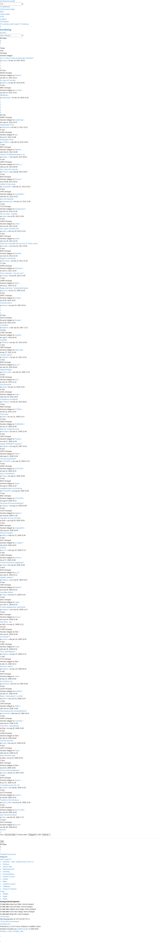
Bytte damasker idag (7, 755)
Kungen (5, 246)
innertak (3, 548)
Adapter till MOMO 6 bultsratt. (11, 444)
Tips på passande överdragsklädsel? (13, 711)
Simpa (4, 60)
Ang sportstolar (5, 384)
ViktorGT (5, 357)
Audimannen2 (7, 201)
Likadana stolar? (6, 355)
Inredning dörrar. (6, 303)
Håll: (44, 835)
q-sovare (18, 90)
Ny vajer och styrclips (8, 80)
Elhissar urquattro (6, 533)
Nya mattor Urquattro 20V (9, 229)
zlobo (17, 676)
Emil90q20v (19, 424)
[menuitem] (7, 9)
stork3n (5, 788)
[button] (0, 46)
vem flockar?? (5, 637)
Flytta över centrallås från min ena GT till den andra (19, 243)
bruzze (4, 290)
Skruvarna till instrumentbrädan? (12, 503)
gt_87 (17, 365)
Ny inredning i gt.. (6, 681)
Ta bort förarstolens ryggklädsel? (12, 562)
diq (16, 135)
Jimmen (18, 558)
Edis (3, 520)
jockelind (5, 684)
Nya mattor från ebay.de (9, 169)
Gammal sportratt (6, 741)
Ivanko (4, 639)
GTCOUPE (6, 461)
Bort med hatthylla (6, 199)
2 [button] (0, 43)
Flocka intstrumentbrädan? (10, 770)
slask (4, 387)
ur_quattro (19, 543)
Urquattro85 (19, 528)
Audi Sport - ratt (6, 622)
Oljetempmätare (6, 370)
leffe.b (4, 83)
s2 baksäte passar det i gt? (10, 785)
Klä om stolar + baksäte (8, 214)
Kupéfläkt (3, 340)
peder (4, 216)
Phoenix (18, 75)
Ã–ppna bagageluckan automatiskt (12, 607)
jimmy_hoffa (6, 372)
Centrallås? (4, 325)
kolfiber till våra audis (7, 184)
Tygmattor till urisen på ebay (10, 518)
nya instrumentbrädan (8, 459)
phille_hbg (19, 350)
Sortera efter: (28, 835)
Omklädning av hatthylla (9, 399)
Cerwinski (5, 713)
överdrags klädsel (6, 592)
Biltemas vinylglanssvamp (9, 429)
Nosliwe (18, 253)
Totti (3, 817)
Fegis (17, 394)
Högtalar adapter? (6, 577)
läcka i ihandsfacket (7, 473)
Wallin (17, 454)
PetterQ (5, 342)
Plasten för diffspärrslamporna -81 (12, 154)
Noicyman (6, 127)
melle (4, 773)
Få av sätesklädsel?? (7, 652)
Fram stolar (4, 414)
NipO (17, 283)
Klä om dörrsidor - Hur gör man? (12, 273)
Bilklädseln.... (5, 95)
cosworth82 (6, 187)
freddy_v (5, 157)
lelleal (4, 535)
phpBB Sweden (22, 929)
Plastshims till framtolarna (9, 800)
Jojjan (4, 565)
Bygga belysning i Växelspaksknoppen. (14, 288)
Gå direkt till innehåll (7, 1)
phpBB (11, 926)
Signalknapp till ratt (7, 125)
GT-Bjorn (5, 142)
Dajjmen (18, 149)
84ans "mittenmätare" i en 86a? (11, 696)
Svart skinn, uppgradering (9, 726)
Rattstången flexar (6, 140)
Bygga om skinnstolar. (8, 258)
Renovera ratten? (6, 666)
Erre (16, 379)
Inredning (5, 29)
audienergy (6, 98)
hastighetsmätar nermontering (11, 488)
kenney (17, 780)
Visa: (8, 835)
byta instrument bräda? (8, 815)
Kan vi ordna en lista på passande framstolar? (17, 58)
